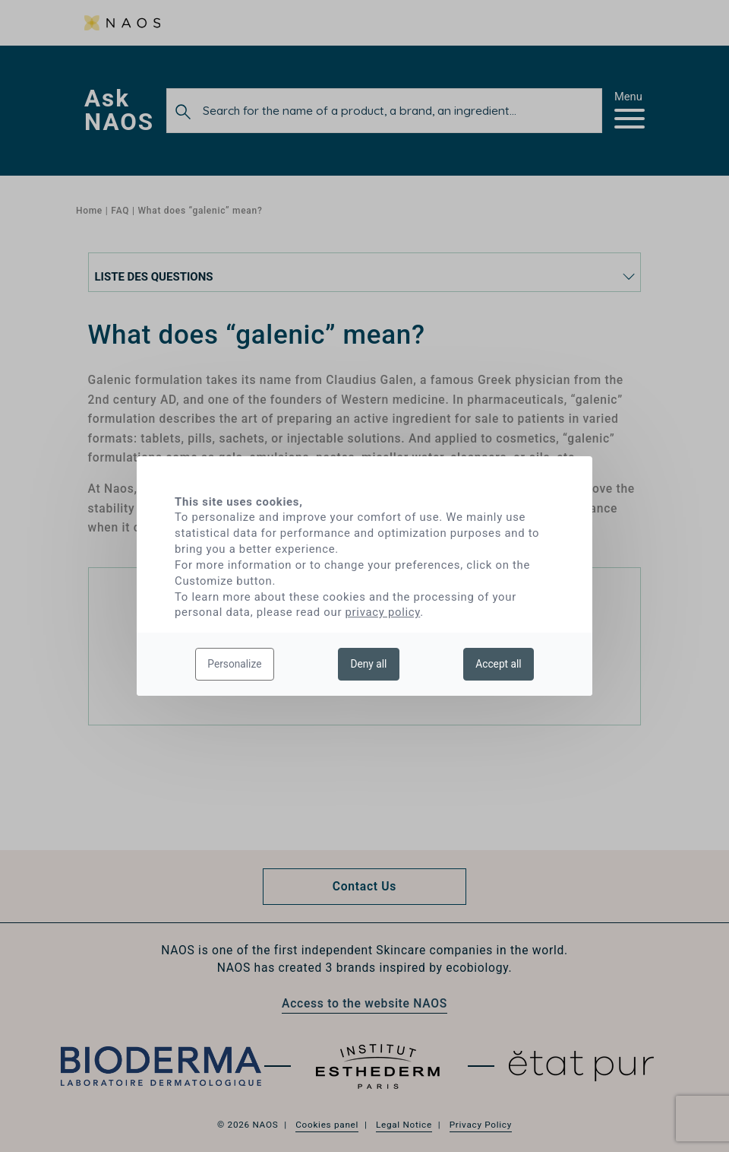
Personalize (234, 664)
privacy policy (383, 612)
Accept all (498, 664)
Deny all (368, 664)
